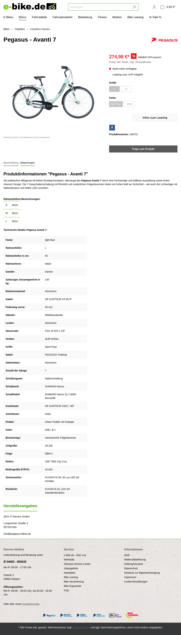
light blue (116, 104)
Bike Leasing (71, 577)
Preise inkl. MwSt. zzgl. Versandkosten (130, 62)
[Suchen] (134, 7)
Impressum (130, 577)
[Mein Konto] (154, 7)
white (129, 104)
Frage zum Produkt (143, 149)
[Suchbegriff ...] (99, 7)
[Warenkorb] (167, 7)
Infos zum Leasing (155, 117)
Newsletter (69, 572)
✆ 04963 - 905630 (15, 561)
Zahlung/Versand (133, 564)
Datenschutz (131, 568)
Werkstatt (69, 559)
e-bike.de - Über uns (75, 555)
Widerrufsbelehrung (135, 559)
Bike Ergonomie (72, 586)
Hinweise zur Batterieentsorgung (142, 572)
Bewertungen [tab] (27, 162)
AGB (127, 555)
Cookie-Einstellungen (135, 581)
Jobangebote (71, 568)
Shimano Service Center (77, 564)
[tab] (11, 163)
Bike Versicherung (74, 581)
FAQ (66, 590)
